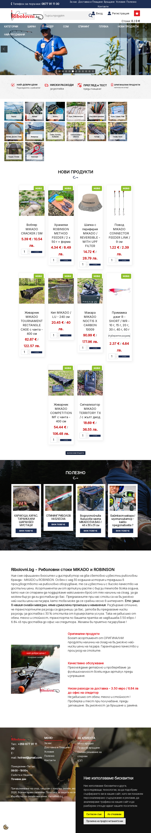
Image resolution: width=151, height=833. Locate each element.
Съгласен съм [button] (93, 814)
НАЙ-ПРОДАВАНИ (14, 34)
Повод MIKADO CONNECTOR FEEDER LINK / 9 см (119, 233)
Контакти (103, 6)
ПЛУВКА (103, 26)
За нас (73, 1)
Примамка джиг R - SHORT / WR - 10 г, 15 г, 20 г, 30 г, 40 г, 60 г (119, 321)
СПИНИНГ (83, 26)
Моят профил (85, 743)
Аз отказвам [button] (114, 814)
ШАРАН (32, 26)
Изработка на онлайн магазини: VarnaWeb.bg (37, 796)
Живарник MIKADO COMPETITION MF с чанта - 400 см (61, 413)
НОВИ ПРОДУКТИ (128, 26)
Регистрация (120, 13)
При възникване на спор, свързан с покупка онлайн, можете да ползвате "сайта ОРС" (61, 788)
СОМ (66, 26)
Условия (120, 1)
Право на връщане (88, 747)
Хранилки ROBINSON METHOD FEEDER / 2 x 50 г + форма (61, 233)
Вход (99, 13)
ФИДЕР (49, 26)
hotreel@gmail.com (30, 757)
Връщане (109, 1)
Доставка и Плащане (90, 1)
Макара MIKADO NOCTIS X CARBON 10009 (90, 321)
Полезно (131, 1)
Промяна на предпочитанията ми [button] (104, 821)
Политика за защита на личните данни (68, 792)
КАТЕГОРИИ (11, 26)
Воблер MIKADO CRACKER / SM (32, 229)
